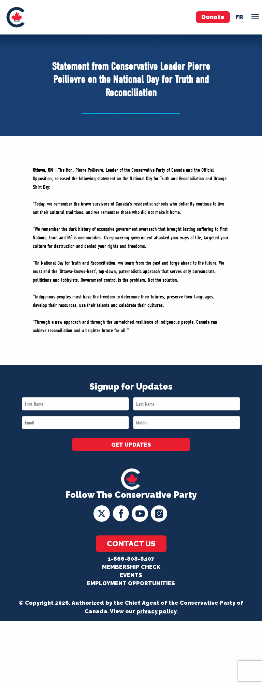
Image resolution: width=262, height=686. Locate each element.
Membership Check (131, 567)
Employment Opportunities (131, 583)
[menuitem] (15, 17)
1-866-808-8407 (131, 559)
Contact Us (131, 543)
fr (239, 16)
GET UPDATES (131, 445)
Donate (212, 16)
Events (131, 575)
